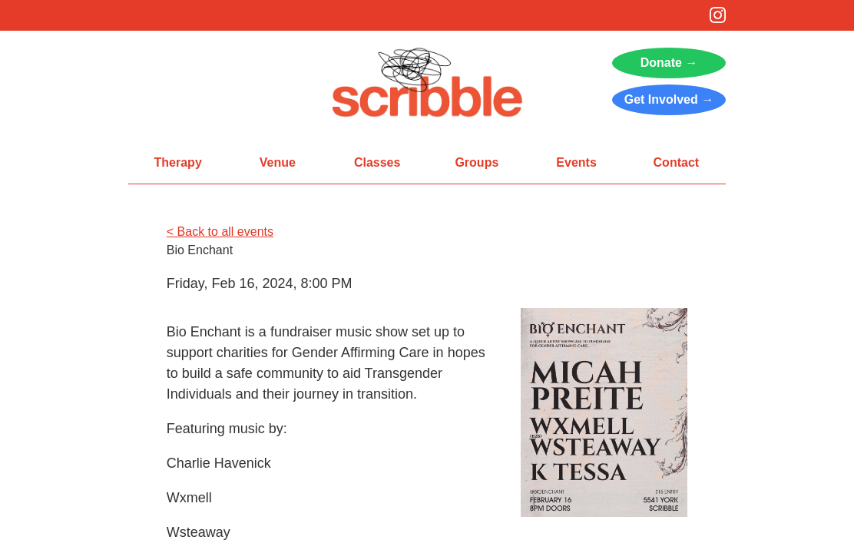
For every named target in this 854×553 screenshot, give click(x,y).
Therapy (178, 162)
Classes (377, 162)
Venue (278, 162)
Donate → (669, 62)
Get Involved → (668, 99)
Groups (476, 162)
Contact (677, 162)
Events (576, 162)
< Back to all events (220, 231)
